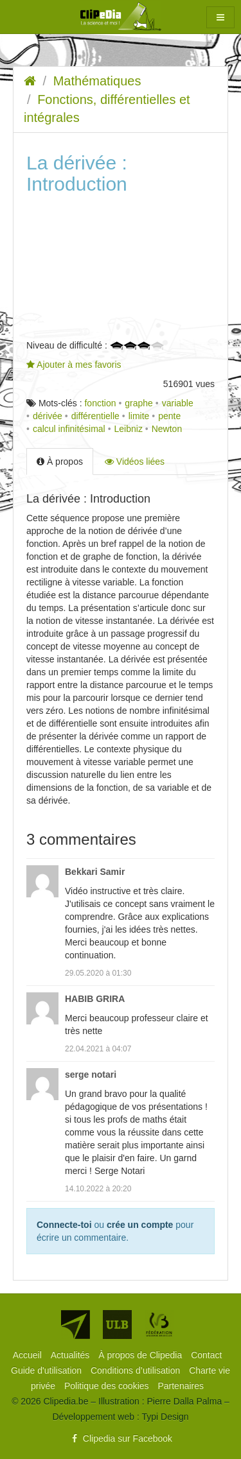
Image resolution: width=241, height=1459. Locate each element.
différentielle (95, 416)
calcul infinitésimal (69, 429)
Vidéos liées (135, 461)
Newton (167, 429)
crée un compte (140, 1225)
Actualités (72, 1355)
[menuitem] (28, 1355)
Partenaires (180, 1386)
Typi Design (164, 1417)
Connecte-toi (64, 1225)
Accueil (28, 1355)
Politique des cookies (107, 1386)
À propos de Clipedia (141, 1355)
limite (139, 416)
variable (177, 403)
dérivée (47, 416)
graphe (139, 403)
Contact (206, 1355)
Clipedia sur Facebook (120, 1438)
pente (169, 416)
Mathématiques (97, 81)
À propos (60, 461)
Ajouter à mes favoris (73, 364)
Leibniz (128, 429)
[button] (220, 17)
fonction (100, 403)
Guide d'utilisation (47, 1370)
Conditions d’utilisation (137, 1370)
